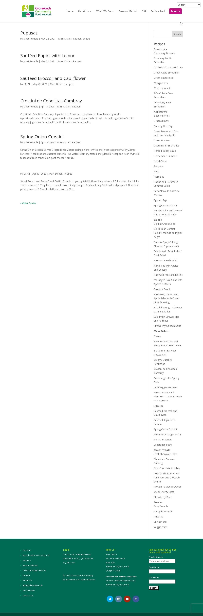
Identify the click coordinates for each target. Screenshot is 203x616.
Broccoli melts (162, 120)
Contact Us (28, 595)
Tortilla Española (163, 439)
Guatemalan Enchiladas (166, 145)
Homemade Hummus (165, 156)
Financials (27, 580)
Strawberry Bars (162, 497)
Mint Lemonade (162, 88)
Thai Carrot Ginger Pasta (167, 434)
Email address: (156, 557)
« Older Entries (28, 203)
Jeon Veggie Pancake (165, 387)
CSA (144, 11)
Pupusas (29, 33)
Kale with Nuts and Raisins (168, 274)
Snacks (86, 38)
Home (70, 11)
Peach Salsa (160, 161)
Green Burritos (162, 140)
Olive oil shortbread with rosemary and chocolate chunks (167, 477)
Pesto (157, 171)
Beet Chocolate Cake (165, 454)
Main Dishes (65, 38)
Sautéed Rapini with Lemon (48, 55)
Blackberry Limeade (164, 53)
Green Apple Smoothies (167, 72)
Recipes (77, 38)
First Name (154, 567)
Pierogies (159, 176)
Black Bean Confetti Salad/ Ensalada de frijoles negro (168, 232)
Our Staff (27, 550)
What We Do (103, 11)
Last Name (154, 577)
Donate (175, 11)
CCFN (27, 84)
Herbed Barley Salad (165, 150)
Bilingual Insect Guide (33, 585)
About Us (83, 11)
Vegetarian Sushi (163, 444)
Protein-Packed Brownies (167, 486)
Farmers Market (128, 11)
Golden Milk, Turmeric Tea (168, 67)
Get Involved (158, 11)
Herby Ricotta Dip (163, 511)
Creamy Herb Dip (163, 126)
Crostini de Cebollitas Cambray (51, 101)
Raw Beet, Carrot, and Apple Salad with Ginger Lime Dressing (166, 298)
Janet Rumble (31, 38)
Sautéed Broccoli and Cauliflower (53, 78)
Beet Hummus (162, 115)
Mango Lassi (161, 83)
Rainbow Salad (162, 289)
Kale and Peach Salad (165, 260)
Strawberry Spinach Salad (167, 325)
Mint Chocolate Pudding (167, 468)
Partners (27, 560)
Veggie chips (160, 527)
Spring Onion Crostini (42, 137)
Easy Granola (161, 506)
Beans (157, 336)
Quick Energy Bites (164, 491)
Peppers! (158, 166)
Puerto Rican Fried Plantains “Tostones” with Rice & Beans (168, 396)
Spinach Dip (160, 200)
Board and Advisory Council (36, 555)
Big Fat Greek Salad (164, 223)
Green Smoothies (163, 77)
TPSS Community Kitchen (34, 570)
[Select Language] (188, 5)
